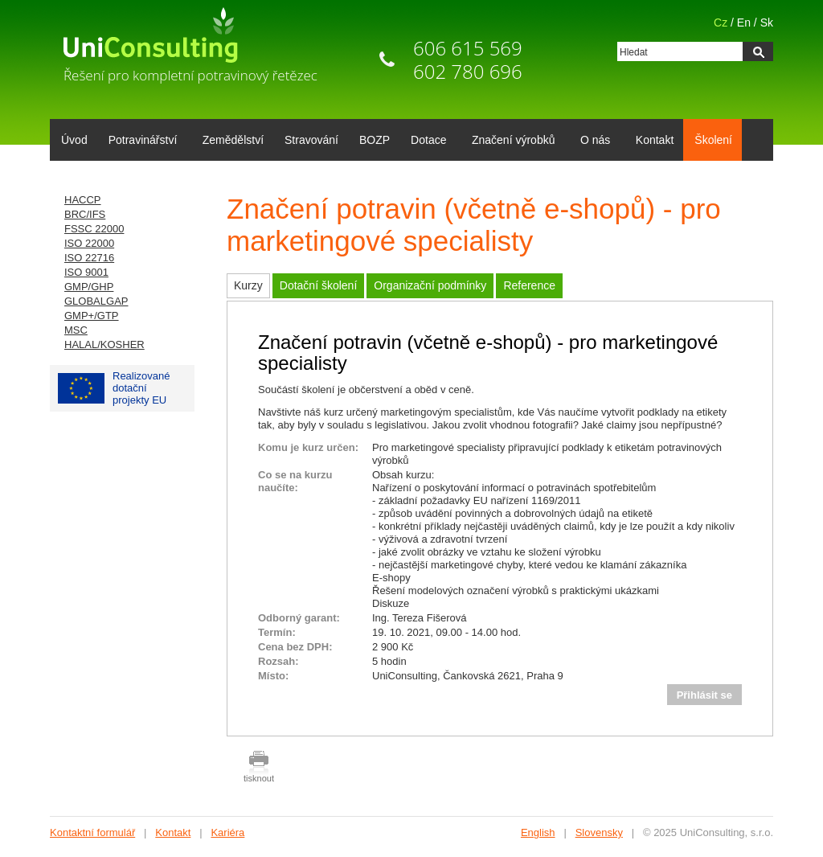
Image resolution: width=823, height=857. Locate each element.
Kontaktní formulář (92, 832)
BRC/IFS (84, 214)
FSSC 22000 (94, 229)
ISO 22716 (89, 258)
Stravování (311, 139)
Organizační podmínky (430, 285)
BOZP (374, 139)
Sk (766, 22)
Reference (529, 285)
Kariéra (227, 832)
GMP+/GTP (91, 316)
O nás (592, 141)
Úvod (74, 139)
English (538, 832)
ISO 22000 (89, 243)
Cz (720, 22)
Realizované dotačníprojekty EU (114, 388)
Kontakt (655, 139)
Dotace (425, 141)
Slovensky (599, 832)
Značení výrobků (511, 141)
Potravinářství (140, 141)
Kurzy (248, 285)
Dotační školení (319, 285)
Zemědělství (233, 139)
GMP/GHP (88, 287)
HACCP (82, 200)
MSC (76, 330)
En (744, 22)
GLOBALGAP (96, 301)
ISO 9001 (86, 272)
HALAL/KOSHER (104, 344)
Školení (713, 139)
